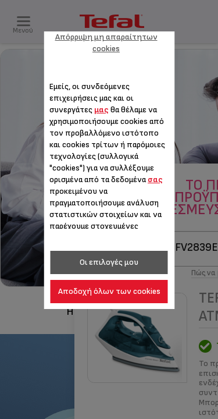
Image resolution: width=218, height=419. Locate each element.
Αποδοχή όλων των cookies (109, 291)
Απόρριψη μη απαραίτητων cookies (106, 43)
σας (155, 179)
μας (101, 110)
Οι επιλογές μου (109, 262)
